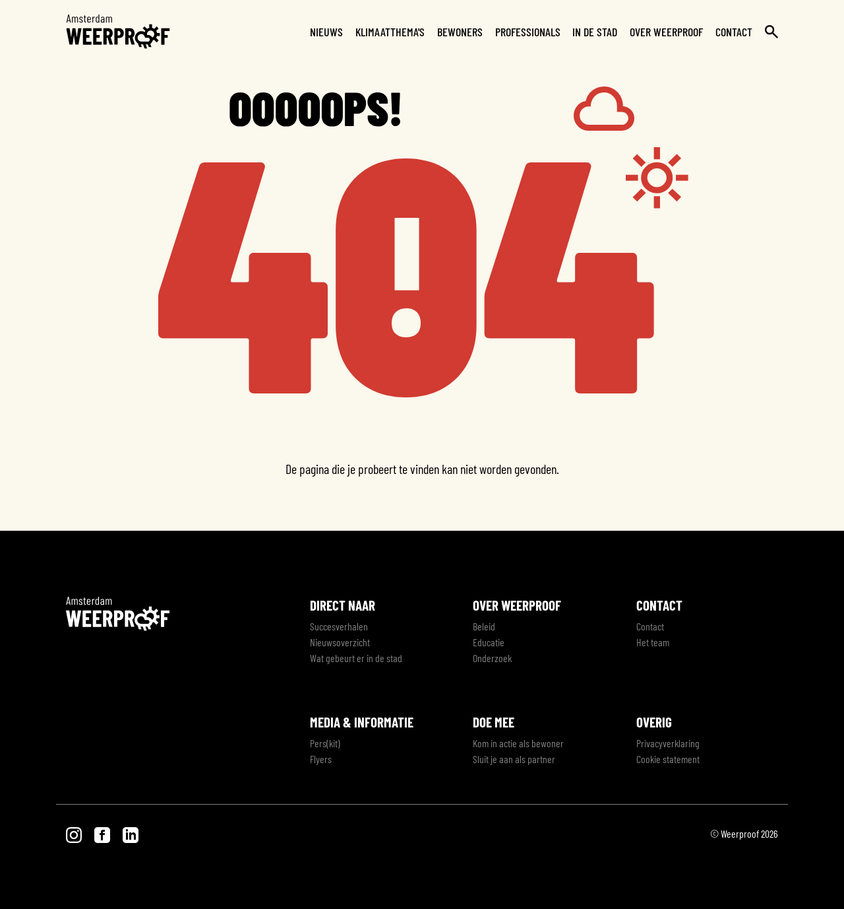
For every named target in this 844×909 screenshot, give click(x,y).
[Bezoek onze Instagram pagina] (75, 833)
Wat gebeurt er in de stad (356, 658)
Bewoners (460, 31)
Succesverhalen (339, 626)
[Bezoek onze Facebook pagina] (103, 833)
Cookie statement (668, 759)
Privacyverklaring (668, 743)
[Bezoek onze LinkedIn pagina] (130, 833)
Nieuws (326, 31)
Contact (733, 31)
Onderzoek (492, 658)
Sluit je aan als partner (514, 759)
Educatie (488, 642)
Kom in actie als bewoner (518, 743)
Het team (652, 642)
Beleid (484, 626)
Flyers (321, 759)
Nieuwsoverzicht (340, 642)
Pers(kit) (325, 743)
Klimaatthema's (390, 31)
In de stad (594, 31)
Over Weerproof (666, 31)
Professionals (527, 31)
